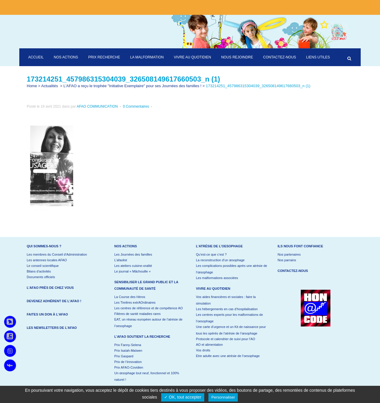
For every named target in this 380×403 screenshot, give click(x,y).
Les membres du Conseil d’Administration (57, 254)
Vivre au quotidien (213, 288)
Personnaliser (223, 397)
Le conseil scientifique (43, 265)
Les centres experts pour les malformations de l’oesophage (229, 318)
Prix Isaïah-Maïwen (128, 350)
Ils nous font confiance (300, 246)
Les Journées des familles (133, 254)
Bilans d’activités (39, 271)
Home (32, 86)
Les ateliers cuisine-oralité (133, 265)
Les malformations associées (217, 278)
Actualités (49, 86)
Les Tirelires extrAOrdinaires (135, 302)
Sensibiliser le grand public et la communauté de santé (146, 285)
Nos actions (125, 246)
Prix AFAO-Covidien (128, 367)
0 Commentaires (136, 106)
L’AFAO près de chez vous (50, 287)
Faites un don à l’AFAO (47, 314)
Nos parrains (287, 260)
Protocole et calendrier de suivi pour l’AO (225, 339)
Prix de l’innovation (128, 362)
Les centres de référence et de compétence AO (148, 308)
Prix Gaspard (123, 356)
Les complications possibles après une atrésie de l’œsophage (231, 269)
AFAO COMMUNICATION (97, 106)
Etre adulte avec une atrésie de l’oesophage (228, 356)
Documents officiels (41, 277)
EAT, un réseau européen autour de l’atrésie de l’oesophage (148, 323)
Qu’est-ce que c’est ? (211, 254)
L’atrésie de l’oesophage (219, 246)
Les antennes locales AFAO (47, 260)
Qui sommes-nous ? (44, 246)
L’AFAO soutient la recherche (142, 336)
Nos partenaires (289, 254)
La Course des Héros (129, 297)
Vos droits (203, 350)
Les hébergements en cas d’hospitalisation (227, 309)
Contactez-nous (293, 271)
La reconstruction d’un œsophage (220, 260)
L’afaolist (120, 260)
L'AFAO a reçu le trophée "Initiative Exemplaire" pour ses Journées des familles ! (133, 86)
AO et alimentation (209, 344)
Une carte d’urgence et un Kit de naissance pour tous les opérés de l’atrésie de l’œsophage (231, 330)
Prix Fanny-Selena (127, 345)
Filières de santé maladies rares (137, 314)
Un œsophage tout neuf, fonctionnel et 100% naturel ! (146, 376)
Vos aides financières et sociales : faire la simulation (226, 300)
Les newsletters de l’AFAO (52, 327)
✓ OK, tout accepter (182, 397)
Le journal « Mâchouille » (132, 271)
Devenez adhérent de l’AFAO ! (54, 301)
